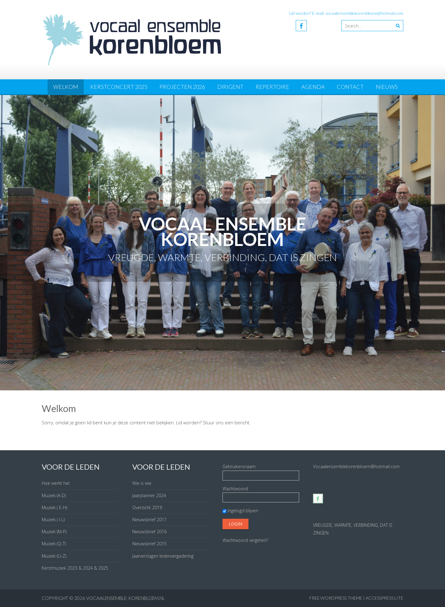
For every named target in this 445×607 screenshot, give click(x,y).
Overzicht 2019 (147, 507)
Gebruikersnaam (239, 466)
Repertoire (272, 86)
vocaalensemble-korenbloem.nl (125, 598)
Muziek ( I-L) (53, 519)
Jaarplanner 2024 (149, 495)
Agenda (313, 86)
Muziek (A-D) (54, 495)
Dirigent (230, 86)
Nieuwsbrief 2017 (149, 519)
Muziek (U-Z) (54, 556)
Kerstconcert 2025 (118, 86)
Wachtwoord (235, 489)
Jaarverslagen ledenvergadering (162, 556)
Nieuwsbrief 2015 (149, 544)
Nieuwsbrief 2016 (149, 531)
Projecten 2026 (182, 86)
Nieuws (387, 86)
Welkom (65, 86)
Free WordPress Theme (335, 598)
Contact (350, 86)
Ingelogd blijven (240, 510)
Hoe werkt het (56, 483)
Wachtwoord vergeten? (245, 540)
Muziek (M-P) (54, 531)
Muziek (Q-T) (54, 544)
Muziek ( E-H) (54, 507)
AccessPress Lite (384, 598)
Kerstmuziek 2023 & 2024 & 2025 (75, 568)
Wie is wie (141, 483)
